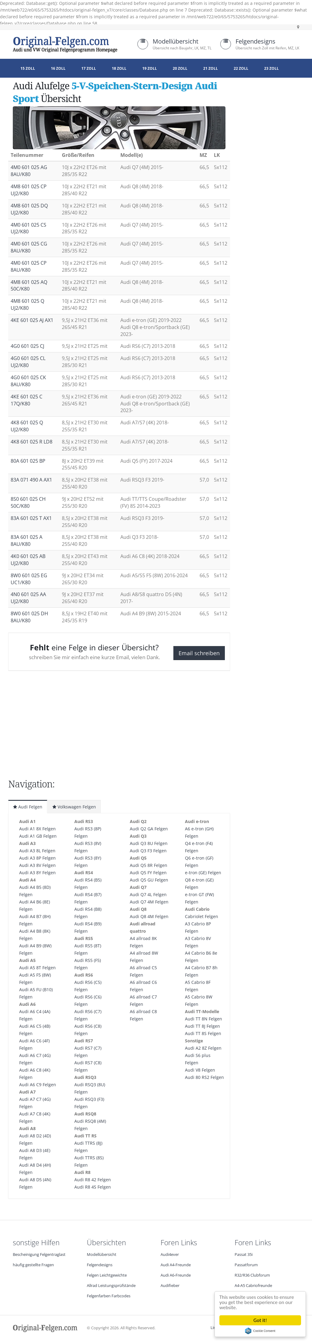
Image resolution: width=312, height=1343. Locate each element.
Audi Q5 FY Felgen (148, 872)
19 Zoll (149, 68)
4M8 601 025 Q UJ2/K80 (27, 304)
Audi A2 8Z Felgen (203, 1048)
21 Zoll (210, 68)
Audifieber (170, 1285)
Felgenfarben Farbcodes (108, 1296)
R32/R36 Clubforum (252, 1275)
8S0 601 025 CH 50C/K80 (28, 502)
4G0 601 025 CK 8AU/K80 (28, 381)
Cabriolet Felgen (201, 916)
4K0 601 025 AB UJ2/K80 (28, 560)
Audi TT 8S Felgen (203, 1033)
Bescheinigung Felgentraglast (39, 1254)
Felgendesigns (255, 41)
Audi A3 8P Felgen (37, 858)
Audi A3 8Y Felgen (37, 872)
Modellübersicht (175, 41)
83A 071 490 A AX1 (31, 479)
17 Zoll (88, 68)
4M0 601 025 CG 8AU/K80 (29, 247)
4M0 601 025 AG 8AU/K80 (29, 171)
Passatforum (246, 1264)
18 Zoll (119, 68)
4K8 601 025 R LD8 (31, 441)
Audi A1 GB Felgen (38, 836)
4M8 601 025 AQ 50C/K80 (29, 285)
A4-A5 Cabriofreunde (253, 1285)
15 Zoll (27, 68)
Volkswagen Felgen (74, 807)
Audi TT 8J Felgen (202, 1026)
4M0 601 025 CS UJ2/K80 (28, 228)
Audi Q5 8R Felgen (148, 865)
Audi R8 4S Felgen (92, 1187)
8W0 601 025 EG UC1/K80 (29, 579)
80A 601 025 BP (28, 461)
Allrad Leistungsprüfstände (111, 1285)
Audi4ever (170, 1254)
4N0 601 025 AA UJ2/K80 (28, 598)
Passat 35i (244, 1254)
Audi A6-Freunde (176, 1275)
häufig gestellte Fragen (33, 1264)
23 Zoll (271, 68)
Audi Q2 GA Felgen (149, 829)
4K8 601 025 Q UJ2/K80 (27, 426)
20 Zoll (180, 68)
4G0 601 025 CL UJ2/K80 (28, 362)
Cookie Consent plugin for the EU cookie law (261, 1330)
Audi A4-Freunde (176, 1264)
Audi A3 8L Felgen (37, 851)
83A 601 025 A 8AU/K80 (26, 540)
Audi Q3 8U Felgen (149, 843)
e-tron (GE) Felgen (203, 872)
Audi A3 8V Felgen (37, 865)
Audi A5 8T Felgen (37, 967)
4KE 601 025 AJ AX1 (32, 320)
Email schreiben (199, 653)
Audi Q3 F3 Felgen (148, 851)
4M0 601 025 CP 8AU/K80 (29, 266)
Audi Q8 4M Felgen (149, 916)
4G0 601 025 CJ (27, 346)
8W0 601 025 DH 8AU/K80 (29, 617)
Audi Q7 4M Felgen (149, 902)
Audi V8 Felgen (200, 1070)
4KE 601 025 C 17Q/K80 (26, 400)
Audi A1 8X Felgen (37, 829)
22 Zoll (241, 68)
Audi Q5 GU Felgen (149, 880)
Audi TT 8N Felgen (203, 1019)
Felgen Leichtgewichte (107, 1275)
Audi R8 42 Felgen (92, 1179)
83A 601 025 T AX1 (31, 518)
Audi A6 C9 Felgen (37, 1084)
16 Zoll (58, 68)
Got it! (261, 1320)
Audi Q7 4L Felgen (148, 894)
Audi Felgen (27, 807)
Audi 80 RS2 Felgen (204, 1077)
